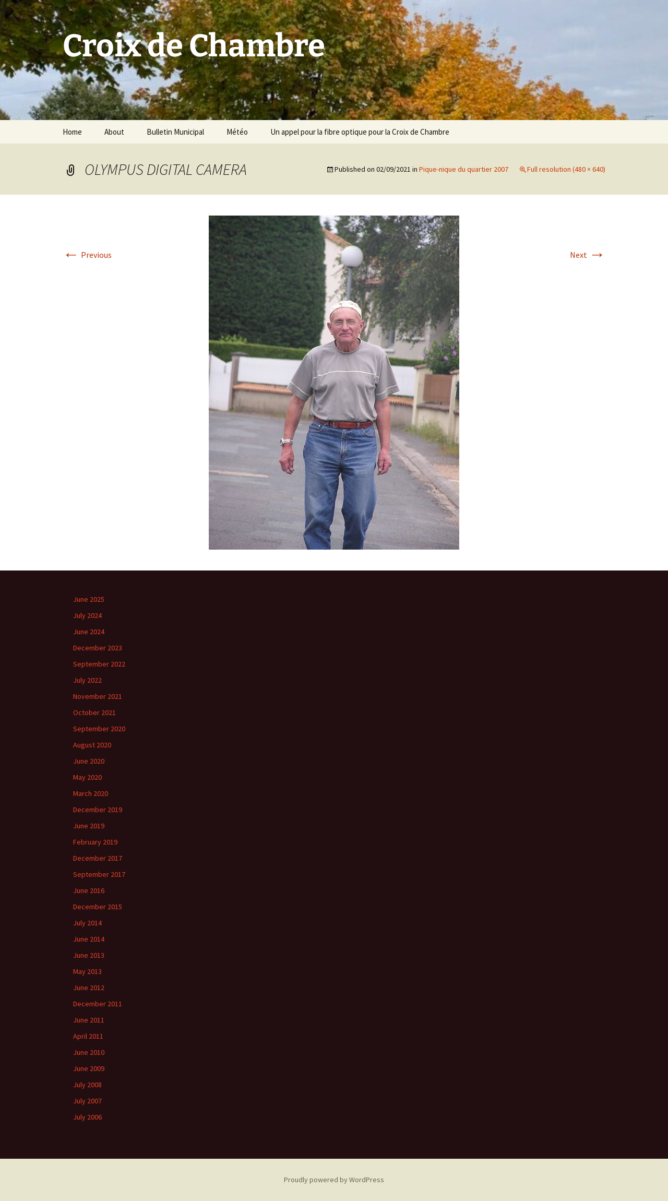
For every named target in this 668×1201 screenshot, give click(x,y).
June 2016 (88, 890)
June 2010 (88, 1052)
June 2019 (88, 825)
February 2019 (95, 842)
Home (72, 132)
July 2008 (87, 1084)
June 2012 (88, 987)
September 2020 (99, 728)
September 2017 (99, 874)
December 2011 (97, 1003)
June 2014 (88, 939)
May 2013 (87, 971)
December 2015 (97, 906)
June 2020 (88, 761)
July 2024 (87, 615)
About (114, 132)
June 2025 (88, 599)
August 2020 (92, 745)
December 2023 (97, 647)
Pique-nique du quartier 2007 (463, 169)
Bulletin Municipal (175, 132)
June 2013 (88, 955)
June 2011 (88, 1020)
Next (587, 254)
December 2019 (97, 809)
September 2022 (99, 664)
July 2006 (87, 1117)
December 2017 (97, 858)
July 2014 (87, 922)
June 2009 (88, 1068)
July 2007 (87, 1100)
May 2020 (87, 777)
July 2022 (87, 680)
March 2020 (90, 793)
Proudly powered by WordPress (334, 1179)
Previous (87, 254)
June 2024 (88, 631)
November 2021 (97, 696)
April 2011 (88, 1036)
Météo (237, 132)
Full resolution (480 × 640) (566, 169)
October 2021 (94, 712)
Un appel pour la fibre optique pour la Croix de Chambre (359, 132)
